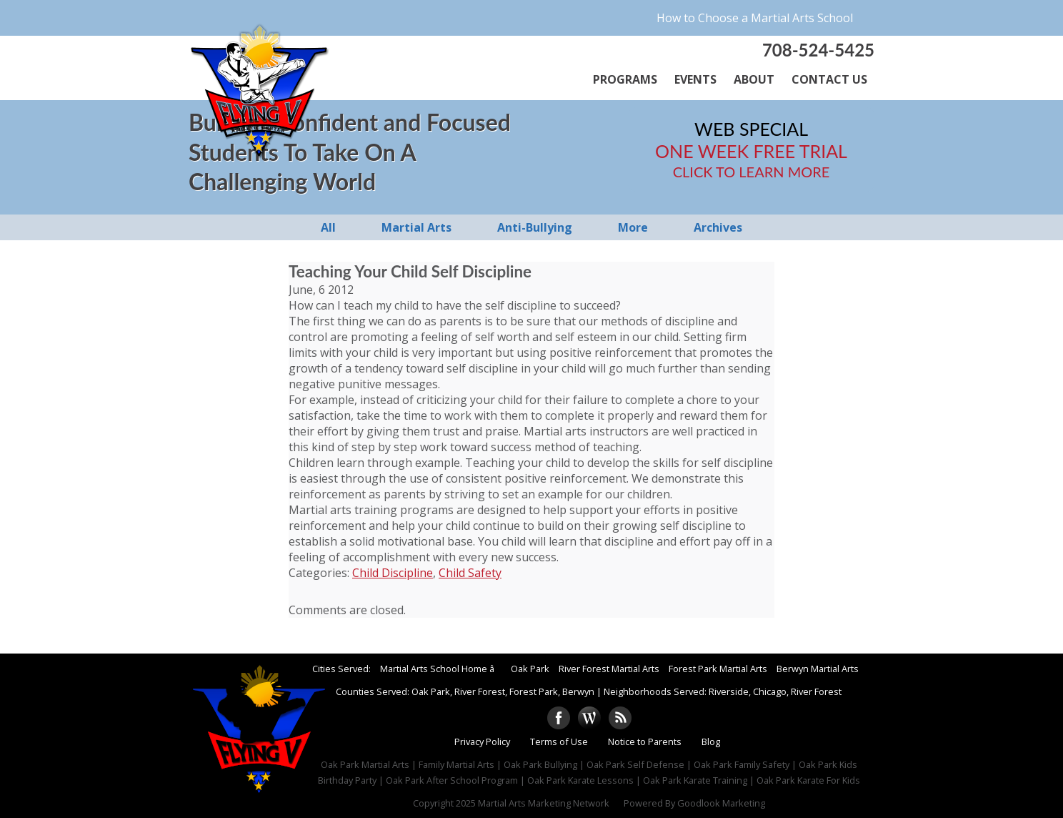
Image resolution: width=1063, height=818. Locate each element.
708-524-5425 (818, 49)
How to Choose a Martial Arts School (755, 18)
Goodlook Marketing (721, 803)
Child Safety (470, 573)
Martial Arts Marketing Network (543, 803)
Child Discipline (392, 573)
